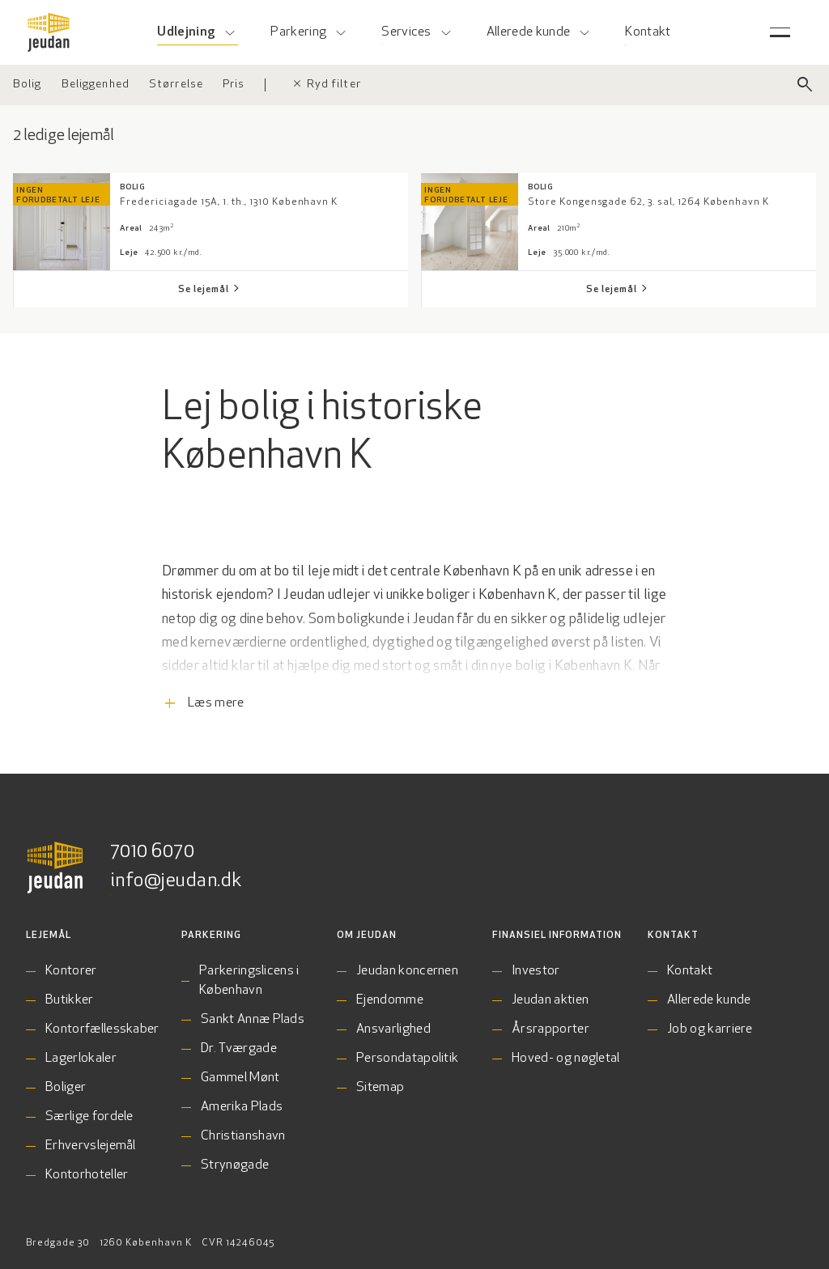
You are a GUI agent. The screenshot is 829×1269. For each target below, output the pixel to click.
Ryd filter (326, 85)
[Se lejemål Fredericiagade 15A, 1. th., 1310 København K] (210, 289)
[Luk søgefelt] (804, 85)
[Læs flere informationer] (414, 664)
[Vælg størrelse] (176, 85)
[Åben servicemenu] (780, 32)
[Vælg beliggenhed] (96, 85)
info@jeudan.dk (176, 881)
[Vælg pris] (233, 85)
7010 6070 (152, 852)
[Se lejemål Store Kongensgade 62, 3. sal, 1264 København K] (618, 289)
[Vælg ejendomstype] (27, 85)
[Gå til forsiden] (48, 32)
